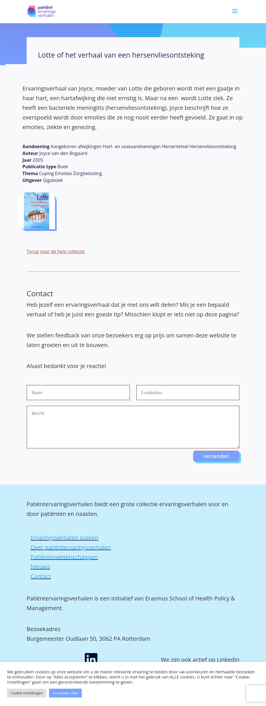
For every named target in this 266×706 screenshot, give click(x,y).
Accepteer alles (65, 693)
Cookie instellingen (26, 693)
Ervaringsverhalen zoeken (64, 537)
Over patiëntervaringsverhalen (71, 547)
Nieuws (40, 566)
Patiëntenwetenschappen (64, 557)
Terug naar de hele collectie (56, 251)
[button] (234, 15)
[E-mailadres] (187, 392)
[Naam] (78, 392)
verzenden (216, 456)
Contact (41, 576)
